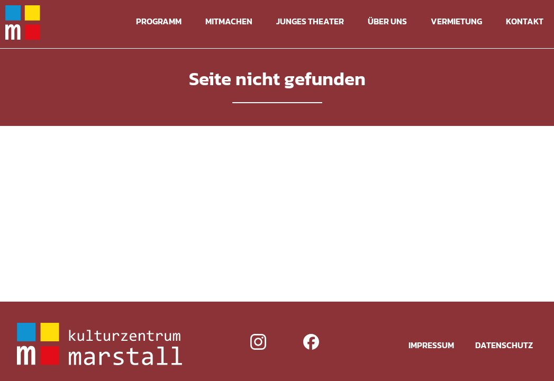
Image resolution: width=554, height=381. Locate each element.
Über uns (387, 21)
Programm (158, 21)
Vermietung (456, 21)
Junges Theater (310, 21)
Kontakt (524, 21)
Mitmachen (228, 21)
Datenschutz (504, 345)
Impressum (431, 345)
